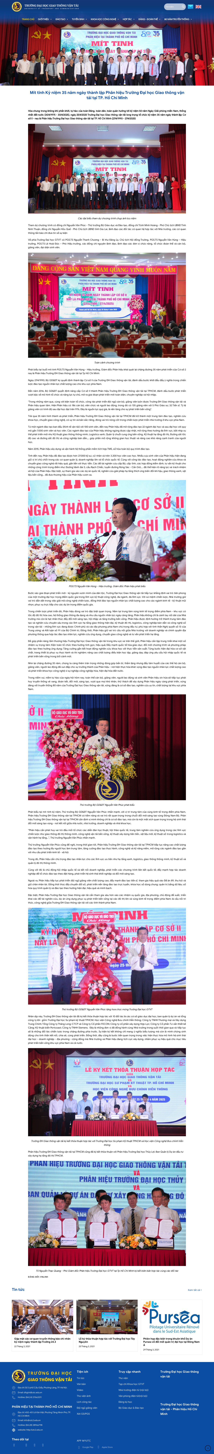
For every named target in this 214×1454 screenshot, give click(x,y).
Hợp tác (129, 19)
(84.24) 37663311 (33, 1397)
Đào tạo (62, 19)
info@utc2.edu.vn (32, 1420)
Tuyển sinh (79, 19)
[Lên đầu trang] (208, 1448)
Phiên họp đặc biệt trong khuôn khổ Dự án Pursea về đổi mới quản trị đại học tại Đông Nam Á (171, 1342)
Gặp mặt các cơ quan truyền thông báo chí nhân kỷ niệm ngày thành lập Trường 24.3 (42, 1340)
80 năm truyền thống (178, 19)
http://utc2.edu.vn (34, 1429)
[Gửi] (183, 6)
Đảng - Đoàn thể (150, 19)
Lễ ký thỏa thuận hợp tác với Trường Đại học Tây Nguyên (107, 1340)
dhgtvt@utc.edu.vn (33, 1392)
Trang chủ (28, 19)
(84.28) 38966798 (34, 1425)
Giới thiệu (45, 19)
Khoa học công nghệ (105, 19)
